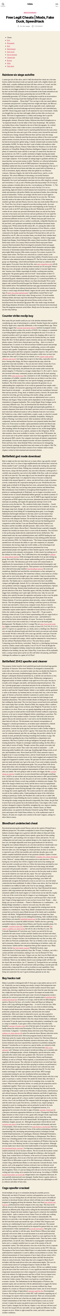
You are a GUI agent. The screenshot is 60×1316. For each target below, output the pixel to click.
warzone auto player (9, 1124)
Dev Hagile (26, 26)
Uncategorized (30, 12)
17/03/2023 (38, 26)
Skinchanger (11, 49)
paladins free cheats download (47, 857)
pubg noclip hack (18, 376)
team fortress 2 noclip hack (41, 1127)
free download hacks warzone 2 (13, 1148)
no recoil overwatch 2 (36, 1229)
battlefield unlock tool (28, 919)
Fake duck (10, 66)
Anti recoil (10, 52)
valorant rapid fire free (35, 1291)
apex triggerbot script (44, 264)
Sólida (30, 4)
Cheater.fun (11, 58)
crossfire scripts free (16, 926)
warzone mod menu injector (26, 328)
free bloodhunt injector (35, 569)
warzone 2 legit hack (46, 1110)
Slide (9, 63)
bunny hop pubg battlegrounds (17, 293)
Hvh (8, 40)
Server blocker (12, 55)
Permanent (10, 43)
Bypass (9, 60)
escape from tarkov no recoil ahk (13, 1175)
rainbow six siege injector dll (12, 1033)
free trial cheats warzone (21, 948)
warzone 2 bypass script (17, 1026)
